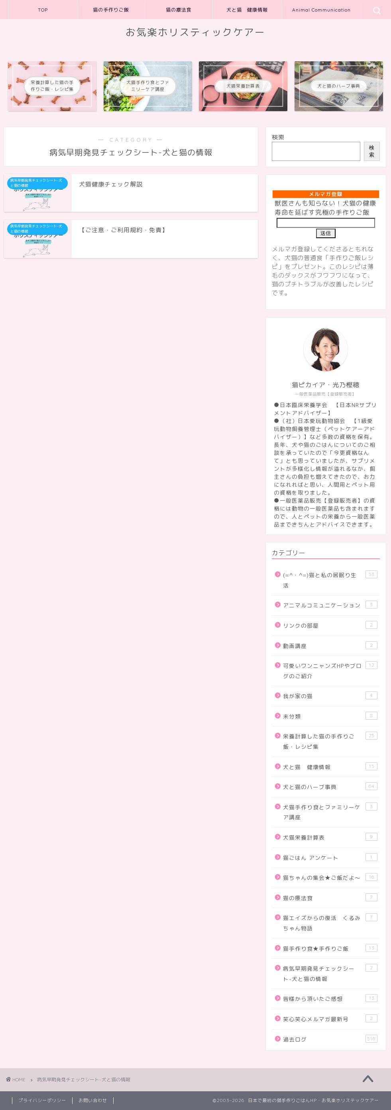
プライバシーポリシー (42, 1100)
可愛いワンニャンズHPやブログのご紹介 (330, 670)
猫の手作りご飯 (111, 10)
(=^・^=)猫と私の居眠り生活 (330, 579)
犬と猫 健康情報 (247, 10)
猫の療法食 (179, 10)
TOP (43, 10)
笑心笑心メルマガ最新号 (330, 1018)
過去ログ (330, 1039)
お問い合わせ (93, 1100)
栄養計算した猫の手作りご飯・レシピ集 (330, 741)
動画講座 (330, 645)
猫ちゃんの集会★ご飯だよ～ (330, 877)
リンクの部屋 (330, 625)
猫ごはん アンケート (330, 857)
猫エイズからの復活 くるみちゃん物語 (330, 922)
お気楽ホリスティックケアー (195, 32)
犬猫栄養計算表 (330, 837)
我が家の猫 (330, 695)
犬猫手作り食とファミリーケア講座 (330, 812)
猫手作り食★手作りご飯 (330, 948)
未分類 (330, 716)
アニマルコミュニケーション (330, 605)
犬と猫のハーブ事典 (330, 786)
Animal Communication (321, 10)
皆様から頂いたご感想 (330, 998)
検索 (278, 137)
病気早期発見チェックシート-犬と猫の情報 (330, 973)
